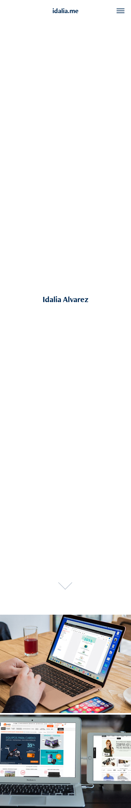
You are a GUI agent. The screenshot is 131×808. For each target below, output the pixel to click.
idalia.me (65, 10)
